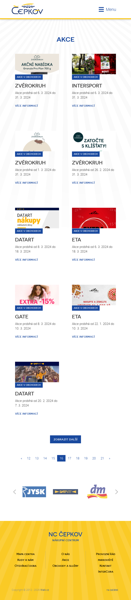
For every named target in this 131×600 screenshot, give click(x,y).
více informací (26, 106)
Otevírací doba (25, 565)
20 (94, 458)
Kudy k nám (25, 560)
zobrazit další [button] (65, 439)
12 (28, 458)
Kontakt (106, 565)
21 (102, 458)
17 (69, 458)
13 (37, 458)
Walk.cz (44, 589)
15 (53, 458)
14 (45, 458)
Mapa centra (26, 554)
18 (77, 458)
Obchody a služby (65, 565)
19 (85, 458)
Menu (107, 9)
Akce (65, 560)
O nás (66, 554)
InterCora (105, 571)
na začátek (112, 589)
